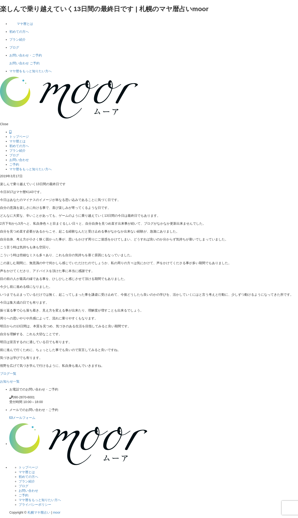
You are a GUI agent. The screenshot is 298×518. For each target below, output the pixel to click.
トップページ (19, 136)
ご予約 (35, 63)
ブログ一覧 (8, 373)
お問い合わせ (19, 63)
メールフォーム (22, 418)
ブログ (14, 47)
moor (56, 512)
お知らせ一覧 (10, 381)
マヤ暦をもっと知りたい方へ (30, 71)
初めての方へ (19, 31)
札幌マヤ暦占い (38, 512)
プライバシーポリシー (35, 504)
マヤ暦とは (25, 24)
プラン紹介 (17, 39)
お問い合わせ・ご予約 (25, 55)
